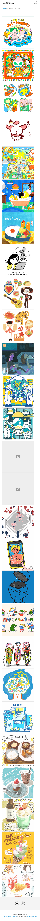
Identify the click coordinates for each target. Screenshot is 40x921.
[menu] (36, 3)
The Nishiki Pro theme (10, 916)
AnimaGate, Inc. (32, 916)
